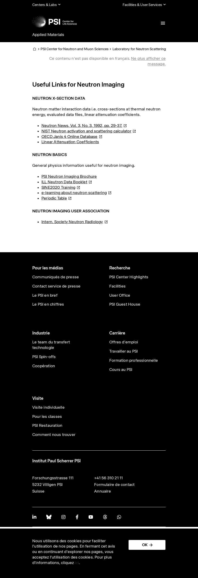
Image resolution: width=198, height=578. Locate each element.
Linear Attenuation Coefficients (70, 142)
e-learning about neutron (76, 192)
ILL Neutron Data (66, 182)
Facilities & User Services (142, 5)
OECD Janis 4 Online (71, 136)
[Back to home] (54, 21)
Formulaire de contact (114, 484)
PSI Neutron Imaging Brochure (69, 176)
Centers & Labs (44, 5)
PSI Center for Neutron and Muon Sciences (75, 49)
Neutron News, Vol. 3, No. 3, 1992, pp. (84, 125)
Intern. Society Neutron (74, 221)
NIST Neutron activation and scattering (88, 131)
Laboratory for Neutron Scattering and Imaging (150, 49)
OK (145, 544)
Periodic (56, 198)
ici (77, 562)
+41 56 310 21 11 (108, 478)
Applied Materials (48, 34)
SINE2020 (60, 187)
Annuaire (102, 491)
